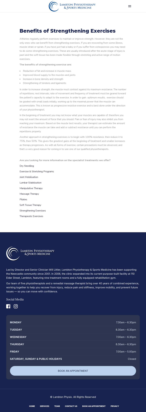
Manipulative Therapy (31, 188)
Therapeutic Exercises (31, 216)
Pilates (23, 199)
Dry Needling (27, 166)
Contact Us (71, 406)
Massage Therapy (29, 194)
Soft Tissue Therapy (30, 205)
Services (44, 406)
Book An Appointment (94, 406)
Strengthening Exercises (33, 210)
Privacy (115, 406)
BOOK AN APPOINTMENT (73, 370)
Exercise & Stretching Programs (37, 171)
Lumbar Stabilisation (30, 182)
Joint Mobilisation (29, 177)
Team (57, 406)
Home (32, 406)
